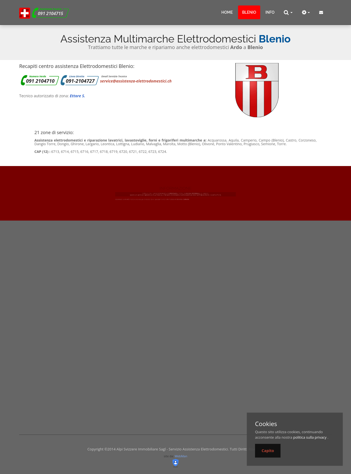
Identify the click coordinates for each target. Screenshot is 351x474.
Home (227, 12)
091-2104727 (80, 81)
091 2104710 (40, 81)
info (269, 12)
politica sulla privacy (309, 437)
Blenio (249, 12)
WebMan (181, 456)
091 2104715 (50, 13)
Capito (268, 450)
